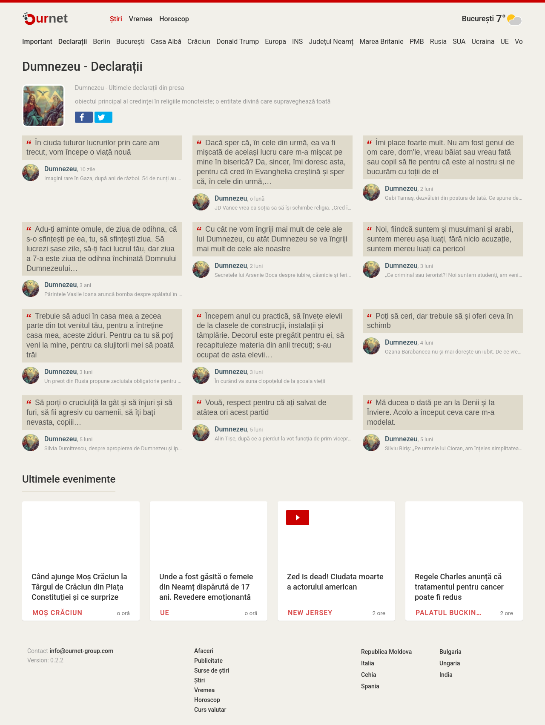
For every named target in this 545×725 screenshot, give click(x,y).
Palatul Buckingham (450, 613)
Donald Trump (237, 41)
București (478, 18)
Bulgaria (450, 651)
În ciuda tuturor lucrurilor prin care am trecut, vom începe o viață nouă (92, 147)
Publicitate (208, 660)
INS (297, 41)
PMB (417, 41)
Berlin (101, 41)
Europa (275, 41)
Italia (367, 663)
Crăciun (198, 41)
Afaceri (203, 650)
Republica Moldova (386, 651)
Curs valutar (210, 709)
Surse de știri (211, 670)
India (446, 674)
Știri (116, 19)
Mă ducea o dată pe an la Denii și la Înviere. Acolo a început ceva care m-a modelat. (430, 411)
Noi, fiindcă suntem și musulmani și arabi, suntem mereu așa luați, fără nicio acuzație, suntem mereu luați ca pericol (439, 238)
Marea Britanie (381, 41)
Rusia (438, 41)
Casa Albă (166, 41)
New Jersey (310, 613)
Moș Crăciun (57, 613)
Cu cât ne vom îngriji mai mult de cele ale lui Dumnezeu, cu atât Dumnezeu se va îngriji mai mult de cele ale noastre (271, 238)
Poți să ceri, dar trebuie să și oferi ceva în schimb (439, 320)
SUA (459, 41)
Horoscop (174, 19)
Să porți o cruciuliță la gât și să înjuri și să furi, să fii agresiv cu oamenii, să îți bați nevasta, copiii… (99, 411)
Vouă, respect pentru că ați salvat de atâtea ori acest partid (261, 407)
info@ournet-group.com (81, 650)
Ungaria (449, 663)
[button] (84, 117)
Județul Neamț (331, 41)
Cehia (368, 674)
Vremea (140, 19)
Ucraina (482, 41)
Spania (370, 686)
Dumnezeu (60, 169)
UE (504, 41)
